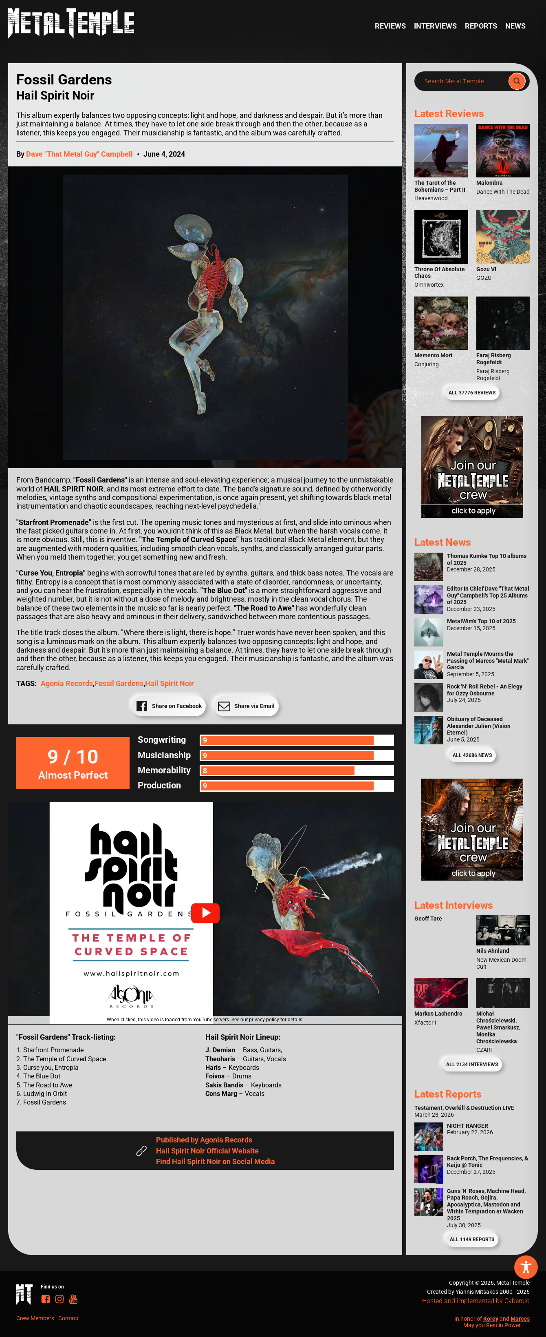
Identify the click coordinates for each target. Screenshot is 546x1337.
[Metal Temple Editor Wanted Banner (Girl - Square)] (472, 515)
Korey (490, 1318)
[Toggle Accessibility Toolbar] (526, 1267)
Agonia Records (67, 683)
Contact (68, 1318)
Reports (481, 26)
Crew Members (35, 1318)
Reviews (390, 26)
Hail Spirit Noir (169, 683)
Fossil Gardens (119, 683)
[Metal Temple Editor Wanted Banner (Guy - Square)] (472, 878)
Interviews (435, 26)
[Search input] (464, 81)
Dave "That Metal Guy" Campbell (79, 154)
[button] (205, 913)
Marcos (520, 1318)
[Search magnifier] (517, 81)
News (515, 26)
